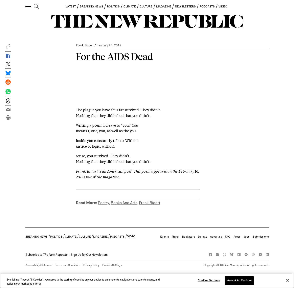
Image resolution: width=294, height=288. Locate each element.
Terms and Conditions (67, 265)
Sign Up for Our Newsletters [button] (89, 255)
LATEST (71, 6)
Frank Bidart (84, 45)
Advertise (216, 236)
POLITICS (113, 6)
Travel (175, 236)
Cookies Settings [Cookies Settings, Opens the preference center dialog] (209, 280)
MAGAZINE (163, 6)
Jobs (247, 236)
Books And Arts (124, 202)
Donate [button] (202, 236)
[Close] (287, 280)
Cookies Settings (112, 265)
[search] (36, 7)
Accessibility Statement (38, 265)
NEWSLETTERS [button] (185, 6)
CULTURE (146, 6)
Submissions (261, 236)
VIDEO (223, 6)
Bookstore (188, 236)
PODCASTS (207, 6)
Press (237, 236)
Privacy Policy (91, 265)
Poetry (103, 202)
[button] (8, 47)
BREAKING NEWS (91, 6)
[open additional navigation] (28, 6)
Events (164, 236)
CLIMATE (129, 6)
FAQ (227, 236)
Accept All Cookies (239, 280)
